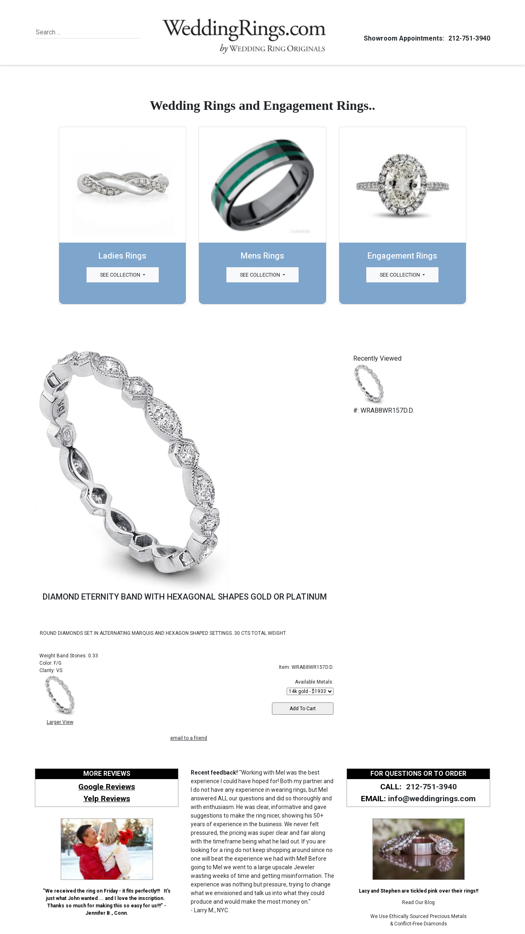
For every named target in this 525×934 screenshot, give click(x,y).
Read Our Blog (418, 902)
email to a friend (188, 738)
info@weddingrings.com (432, 798)
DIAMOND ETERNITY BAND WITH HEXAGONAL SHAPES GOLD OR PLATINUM (185, 597)
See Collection (121, 275)
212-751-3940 (468, 38)
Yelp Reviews (106, 798)
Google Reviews (106, 786)
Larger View (60, 722)
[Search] (73, 32)
